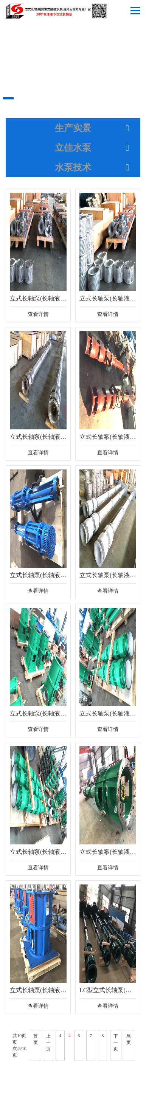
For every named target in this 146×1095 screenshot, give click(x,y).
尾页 (128, 1039)
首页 (35, 1039)
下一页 (115, 1042)
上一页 (48, 1042)
